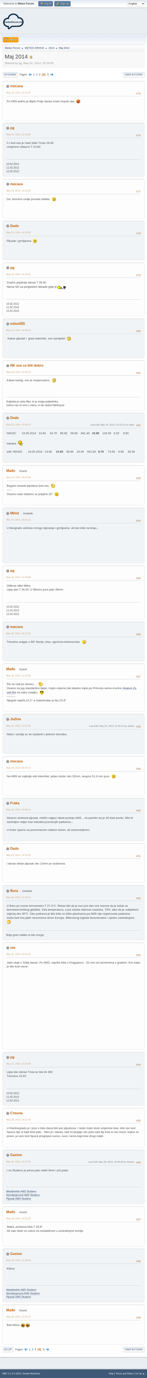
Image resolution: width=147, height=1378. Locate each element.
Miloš (14, 513)
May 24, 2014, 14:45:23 (18, 372)
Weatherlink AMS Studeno (21, 1191)
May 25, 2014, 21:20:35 (18, 675)
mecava (16, 86)
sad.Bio (11, 692)
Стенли (16, 1113)
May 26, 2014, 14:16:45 (18, 855)
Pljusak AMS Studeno (18, 1198)
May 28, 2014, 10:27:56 (18, 1161)
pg (12, 128)
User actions (133, 74)
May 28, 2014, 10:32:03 (18, 1218)
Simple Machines (31, 1373)
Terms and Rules (124, 1373)
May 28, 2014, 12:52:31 (18, 1316)
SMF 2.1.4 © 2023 (11, 1373)
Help (111, 1373)
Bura (14, 891)
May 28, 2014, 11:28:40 (18, 1260)
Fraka (14, 803)
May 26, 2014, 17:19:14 (18, 897)
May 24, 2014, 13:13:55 (18, 190)
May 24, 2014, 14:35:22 (18, 330)
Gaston (16, 1155)
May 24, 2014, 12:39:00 (18, 134)
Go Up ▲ (140, 1373)
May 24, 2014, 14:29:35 (18, 232)
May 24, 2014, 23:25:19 (18, 519)
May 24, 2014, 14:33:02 (18, 274)
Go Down (10, 74)
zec (13, 947)
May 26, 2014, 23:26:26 (18, 954)
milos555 (17, 323)
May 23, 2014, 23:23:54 (18, 92)
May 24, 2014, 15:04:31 (18, 424)
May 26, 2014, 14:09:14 (18, 809)
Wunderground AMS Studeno (23, 1195)
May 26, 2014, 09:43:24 (18, 768)
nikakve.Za (129, 688)
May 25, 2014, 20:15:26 (18, 633)
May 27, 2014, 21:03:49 (18, 1063)
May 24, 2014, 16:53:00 (18, 477)
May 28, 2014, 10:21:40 (18, 1119)
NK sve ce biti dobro (26, 365)
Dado (14, 226)
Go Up (8, 1349)
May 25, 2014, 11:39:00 (18, 577)
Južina (15, 719)
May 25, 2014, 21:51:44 (18, 725)
